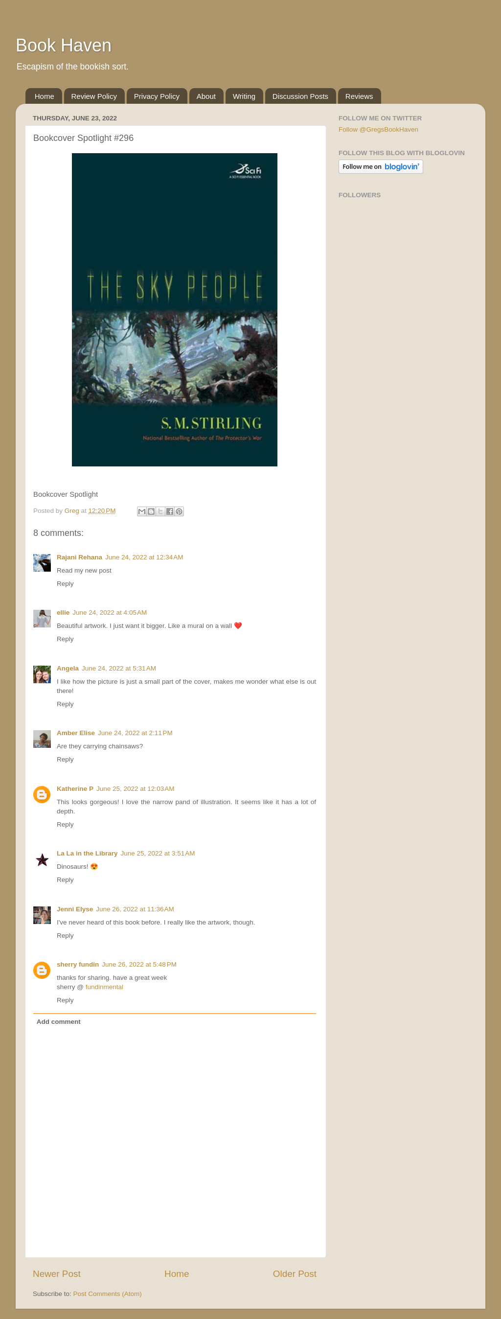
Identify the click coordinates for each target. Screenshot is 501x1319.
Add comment (59, 1021)
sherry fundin (78, 964)
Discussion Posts (300, 96)
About (206, 96)
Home (44, 96)
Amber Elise (76, 733)
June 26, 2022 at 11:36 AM (135, 909)
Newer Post (57, 1274)
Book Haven (64, 45)
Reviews (359, 96)
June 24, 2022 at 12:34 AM (144, 557)
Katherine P (75, 788)
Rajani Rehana (79, 557)
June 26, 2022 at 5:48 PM (139, 964)
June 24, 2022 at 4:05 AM (109, 612)
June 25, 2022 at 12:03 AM (135, 788)
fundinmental (104, 987)
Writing (244, 96)
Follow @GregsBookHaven (378, 129)
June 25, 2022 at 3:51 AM (158, 853)
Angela (68, 668)
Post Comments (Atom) (107, 1293)
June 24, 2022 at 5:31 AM (119, 668)
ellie (63, 612)
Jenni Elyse (75, 909)
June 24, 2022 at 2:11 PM (135, 733)
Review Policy (94, 96)
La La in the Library (87, 853)
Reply (65, 583)
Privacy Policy (157, 96)
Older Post (295, 1274)
